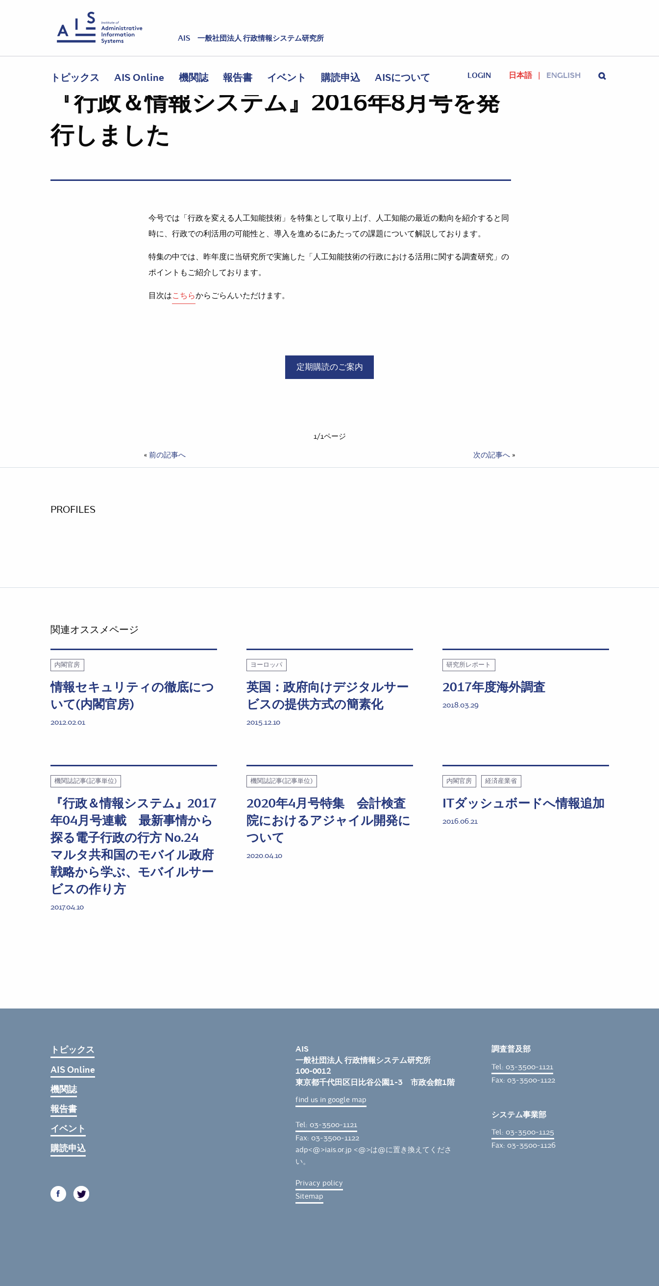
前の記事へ (167, 455)
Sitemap (309, 1196)
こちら (183, 295)
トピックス (74, 78)
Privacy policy (319, 1183)
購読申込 (340, 78)
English (563, 75)
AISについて (402, 78)
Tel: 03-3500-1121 (326, 1124)
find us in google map (330, 1099)
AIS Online (139, 78)
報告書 (237, 78)
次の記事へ (491, 455)
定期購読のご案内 (329, 367)
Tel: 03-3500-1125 (522, 1132)
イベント (286, 78)
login (479, 75)
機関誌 (193, 78)
